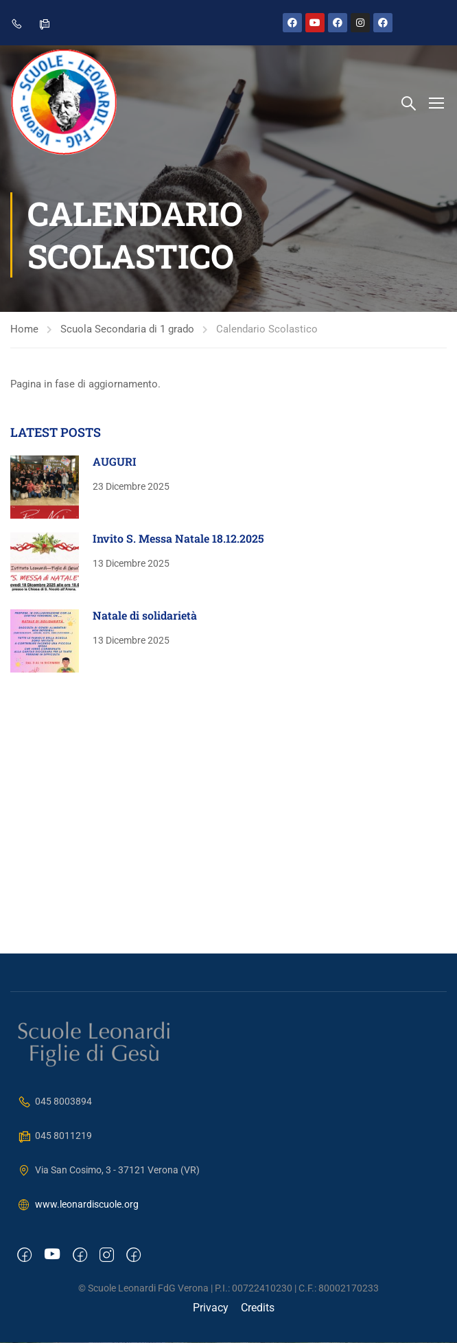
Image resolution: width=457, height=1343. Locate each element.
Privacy (210, 1308)
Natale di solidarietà (145, 616)
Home (24, 331)
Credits (257, 1308)
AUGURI (115, 462)
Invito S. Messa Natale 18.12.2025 (178, 539)
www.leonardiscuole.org (78, 1205)
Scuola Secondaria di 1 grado (127, 331)
